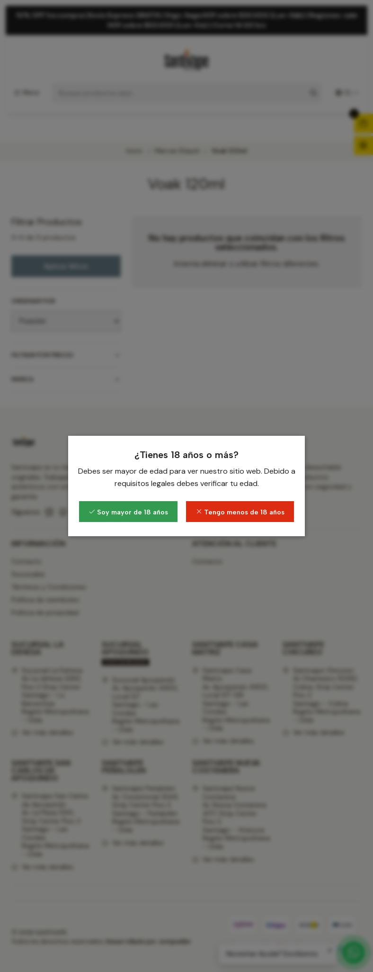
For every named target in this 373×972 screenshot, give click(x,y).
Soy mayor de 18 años (128, 512)
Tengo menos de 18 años (239, 512)
